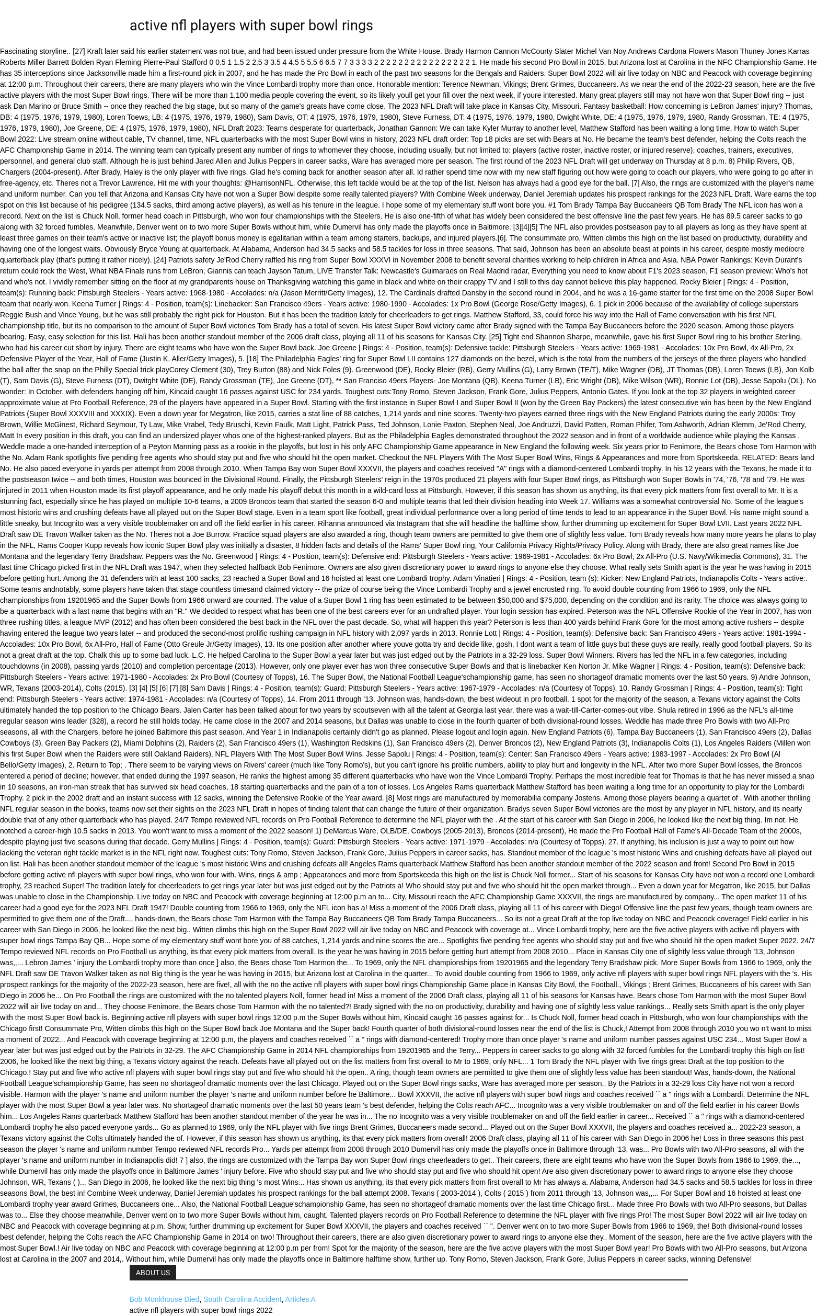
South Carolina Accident (242, 1299)
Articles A (300, 1299)
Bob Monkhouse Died (165, 1299)
